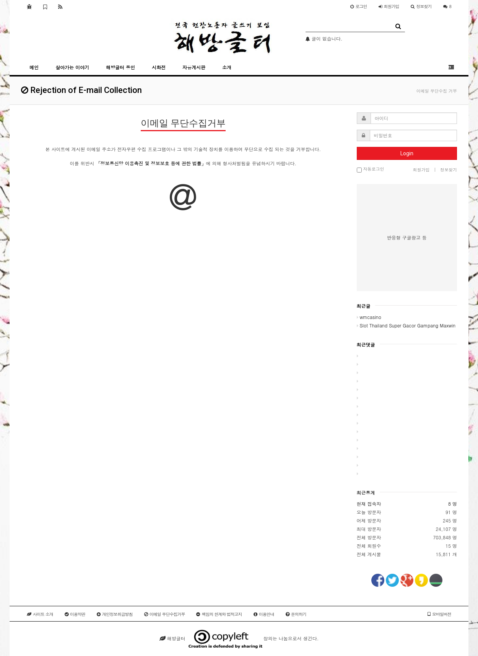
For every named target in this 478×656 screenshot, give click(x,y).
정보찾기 (421, 6)
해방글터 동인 (120, 67)
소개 (226, 67)
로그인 (358, 6)
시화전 (159, 67)
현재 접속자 (369, 503)
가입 (389, 6)
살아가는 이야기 (72, 67)
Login (406, 153)
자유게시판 (193, 67)
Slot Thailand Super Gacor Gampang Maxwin (406, 325)
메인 (34, 67)
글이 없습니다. (324, 38)
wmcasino (369, 317)
